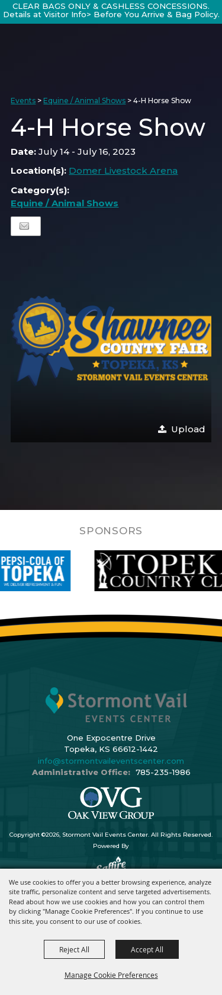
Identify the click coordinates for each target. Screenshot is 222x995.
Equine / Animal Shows (84, 100)
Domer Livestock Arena (123, 170)
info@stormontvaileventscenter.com (111, 761)
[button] (111, 342)
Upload (188, 429)
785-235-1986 (163, 772)
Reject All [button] (74, 949)
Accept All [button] (147, 949)
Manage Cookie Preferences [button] (111, 975)
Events (23, 100)
